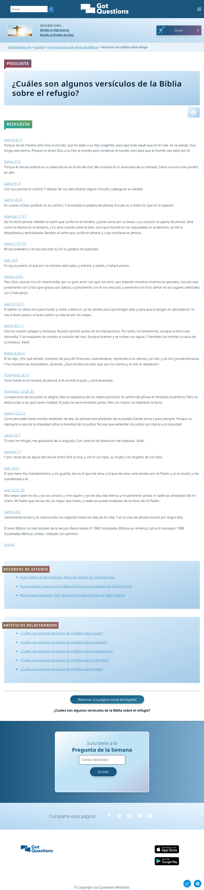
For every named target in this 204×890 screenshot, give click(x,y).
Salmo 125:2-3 (14, 413)
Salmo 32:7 (12, 435)
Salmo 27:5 (12, 161)
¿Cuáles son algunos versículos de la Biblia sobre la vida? (61, 669)
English (9, 544)
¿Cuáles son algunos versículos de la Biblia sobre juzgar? (61, 633)
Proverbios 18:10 (16, 375)
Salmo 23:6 (12, 512)
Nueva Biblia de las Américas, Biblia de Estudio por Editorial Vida (67, 577)
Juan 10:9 (11, 260)
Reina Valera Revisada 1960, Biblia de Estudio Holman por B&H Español (72, 595)
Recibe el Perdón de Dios (57, 35)
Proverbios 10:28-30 (19, 391)
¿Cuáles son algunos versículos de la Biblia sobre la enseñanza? (66, 651)
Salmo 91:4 (12, 183)
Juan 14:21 (12, 468)
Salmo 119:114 (15, 243)
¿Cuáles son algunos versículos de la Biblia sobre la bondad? (64, 660)
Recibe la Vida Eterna (54, 30)
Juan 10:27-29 (14, 490)
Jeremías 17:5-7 (15, 216)
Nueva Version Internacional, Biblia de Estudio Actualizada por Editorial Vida (76, 586)
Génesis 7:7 (12, 451)
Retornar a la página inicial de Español (107, 699)
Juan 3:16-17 (13, 139)
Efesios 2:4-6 (13, 276)
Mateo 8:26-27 (15, 353)
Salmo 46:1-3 (13, 325)
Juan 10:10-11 (14, 304)
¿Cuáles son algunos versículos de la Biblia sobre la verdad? (64, 642)
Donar (178, 30)
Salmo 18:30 (13, 200)
